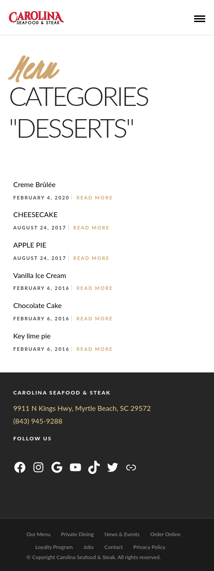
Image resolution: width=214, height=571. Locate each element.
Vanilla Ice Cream (39, 275)
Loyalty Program (54, 547)
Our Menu (38, 534)
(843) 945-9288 (37, 421)
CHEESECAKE (35, 214)
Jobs (88, 547)
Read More (94, 197)
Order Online (165, 534)
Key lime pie (32, 335)
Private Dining (77, 534)
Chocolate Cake (37, 305)
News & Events (122, 534)
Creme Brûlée (34, 184)
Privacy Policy (149, 547)
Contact (114, 547)
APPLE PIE (29, 244)
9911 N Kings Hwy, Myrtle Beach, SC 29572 (82, 408)
